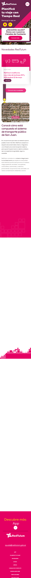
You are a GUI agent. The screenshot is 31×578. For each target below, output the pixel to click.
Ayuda (15, 561)
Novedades (15, 558)
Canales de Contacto (15, 568)
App (15, 552)
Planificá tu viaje (15, 555)
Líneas (15, 565)
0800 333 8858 (15, 574)
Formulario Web (15, 571)
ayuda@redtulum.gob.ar (15, 545)
